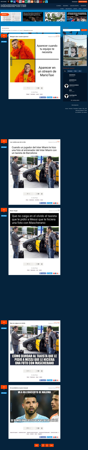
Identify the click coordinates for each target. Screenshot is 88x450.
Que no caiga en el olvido (17, 323)
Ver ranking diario (75, 100)
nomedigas (58, 35)
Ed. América (84, 112)
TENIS (80, 8)
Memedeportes (75, 105)
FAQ (83, 108)
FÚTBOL (62, 8)
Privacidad (75, 108)
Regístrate (74, 1)
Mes (75, 71)
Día (65, 71)
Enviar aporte (74, 5)
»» (51, 445)
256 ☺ (28, 428)
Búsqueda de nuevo (28, 30)
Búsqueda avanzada (67, 31)
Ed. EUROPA (78, 112)
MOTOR (75, 8)
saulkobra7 (58, 387)
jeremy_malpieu (57, 322)
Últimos (58, 5)
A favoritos (41, 88)
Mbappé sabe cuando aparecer (19, 36)
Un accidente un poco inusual (19, 388)
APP (86, 108)
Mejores (65, 5)
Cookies (80, 108)
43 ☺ (28, 264)
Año (80, 71)
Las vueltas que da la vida (18, 142)
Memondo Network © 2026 (81, 110)
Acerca (66, 108)
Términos (71, 108)
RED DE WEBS (3, 1)
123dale (58, 141)
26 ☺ (28, 193)
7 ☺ (28, 88)
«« (37, 445)
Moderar (83, 5)
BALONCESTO (69, 8)
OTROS (84, 8)
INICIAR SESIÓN (82, 1)
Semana (70, 71)
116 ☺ (28, 371)
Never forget (13, 210)
